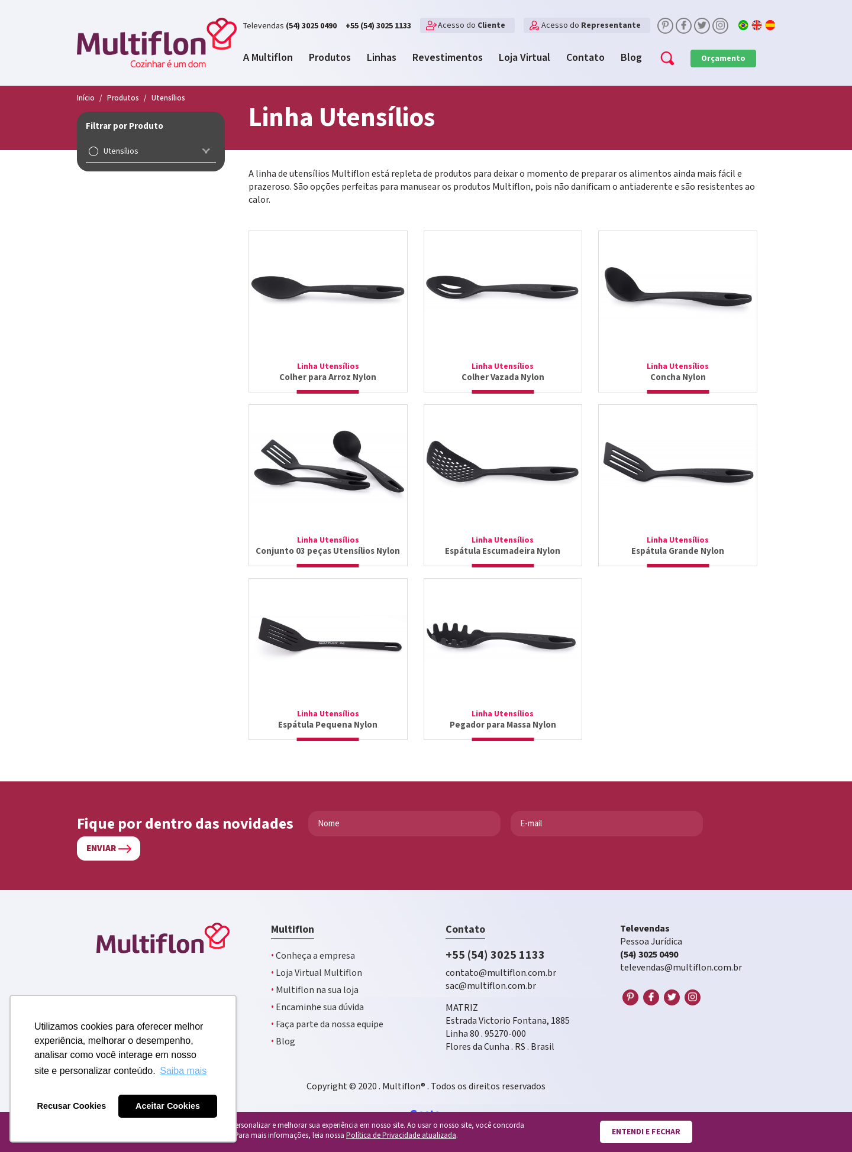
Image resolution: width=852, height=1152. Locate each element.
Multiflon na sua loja (315, 990)
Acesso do (471, 25)
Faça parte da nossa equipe (327, 1024)
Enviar (101, 848)
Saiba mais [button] (183, 1071)
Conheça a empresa (313, 956)
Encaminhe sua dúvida (317, 1007)
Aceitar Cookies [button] (167, 1106)
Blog (283, 1042)
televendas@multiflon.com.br (681, 968)
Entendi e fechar (646, 1132)
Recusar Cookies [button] (71, 1106)
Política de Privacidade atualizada (401, 1136)
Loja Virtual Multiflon (316, 973)
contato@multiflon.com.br (501, 973)
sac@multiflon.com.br (491, 986)
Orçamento (723, 58)
